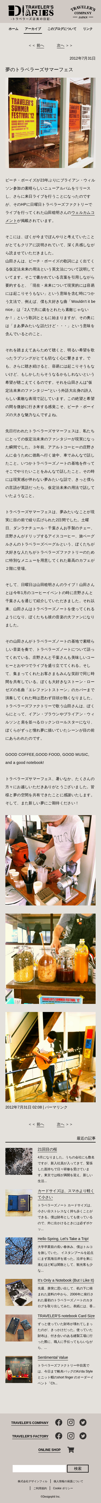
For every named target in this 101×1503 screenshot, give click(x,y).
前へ (40, 45)
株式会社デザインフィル (32, 1481)
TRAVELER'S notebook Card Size (66, 1316)
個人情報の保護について (68, 1481)
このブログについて (61, 29)
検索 (78, 1468)
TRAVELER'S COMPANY (29, 1423)
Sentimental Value (53, 1357)
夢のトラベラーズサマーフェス (39, 69)
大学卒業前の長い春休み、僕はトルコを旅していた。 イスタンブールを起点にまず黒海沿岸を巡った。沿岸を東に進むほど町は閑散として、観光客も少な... (65, 1258)
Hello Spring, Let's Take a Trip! (63, 1239)
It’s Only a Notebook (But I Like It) (66, 1280)
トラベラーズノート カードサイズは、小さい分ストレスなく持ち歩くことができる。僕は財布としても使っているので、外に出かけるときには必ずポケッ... (65, 1217)
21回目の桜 (47, 1149)
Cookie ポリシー (63, 1488)
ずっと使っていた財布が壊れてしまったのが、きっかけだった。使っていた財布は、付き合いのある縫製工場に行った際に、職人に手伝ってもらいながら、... (65, 1336)
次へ (60, 45)
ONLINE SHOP (49, 1450)
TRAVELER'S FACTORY (30, 1436)
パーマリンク (56, 1107)
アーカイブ (33, 29)
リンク (88, 29)
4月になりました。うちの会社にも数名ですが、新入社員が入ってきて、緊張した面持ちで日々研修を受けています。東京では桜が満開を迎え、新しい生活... (66, 1169)
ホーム (13, 29)
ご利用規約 (40, 1488)
